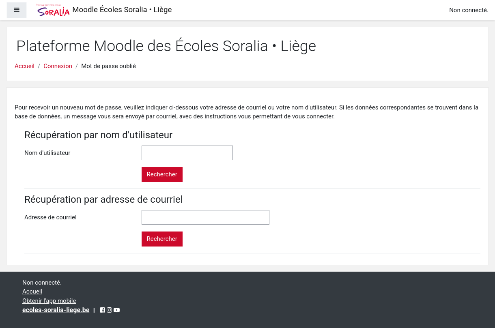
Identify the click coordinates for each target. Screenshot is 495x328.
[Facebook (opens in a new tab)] (102, 310)
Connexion (57, 66)
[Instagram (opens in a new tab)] (109, 310)
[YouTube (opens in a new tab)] (117, 310)
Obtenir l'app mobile (49, 300)
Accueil (24, 66)
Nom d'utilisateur (47, 152)
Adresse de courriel (50, 217)
